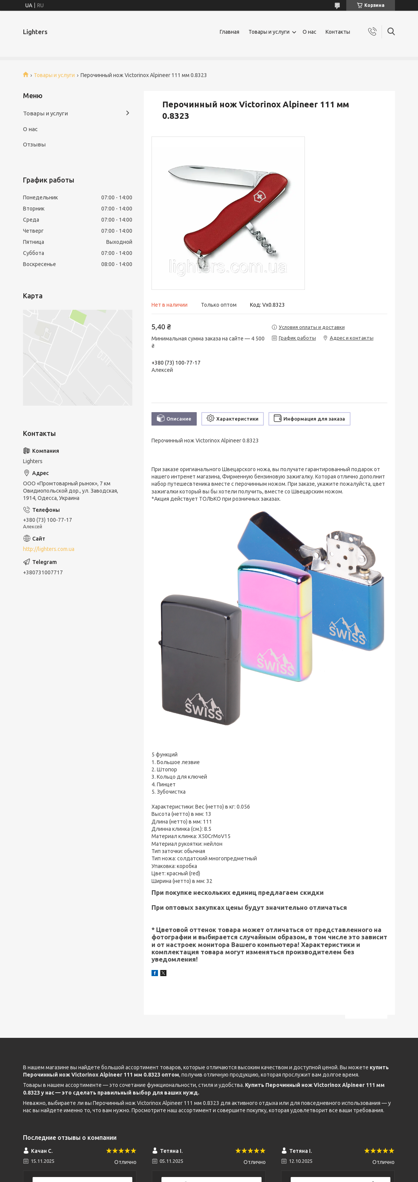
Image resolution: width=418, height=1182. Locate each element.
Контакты (338, 32)
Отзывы (34, 144)
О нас (309, 32)
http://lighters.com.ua (48, 549)
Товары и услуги (269, 32)
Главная (229, 32)
